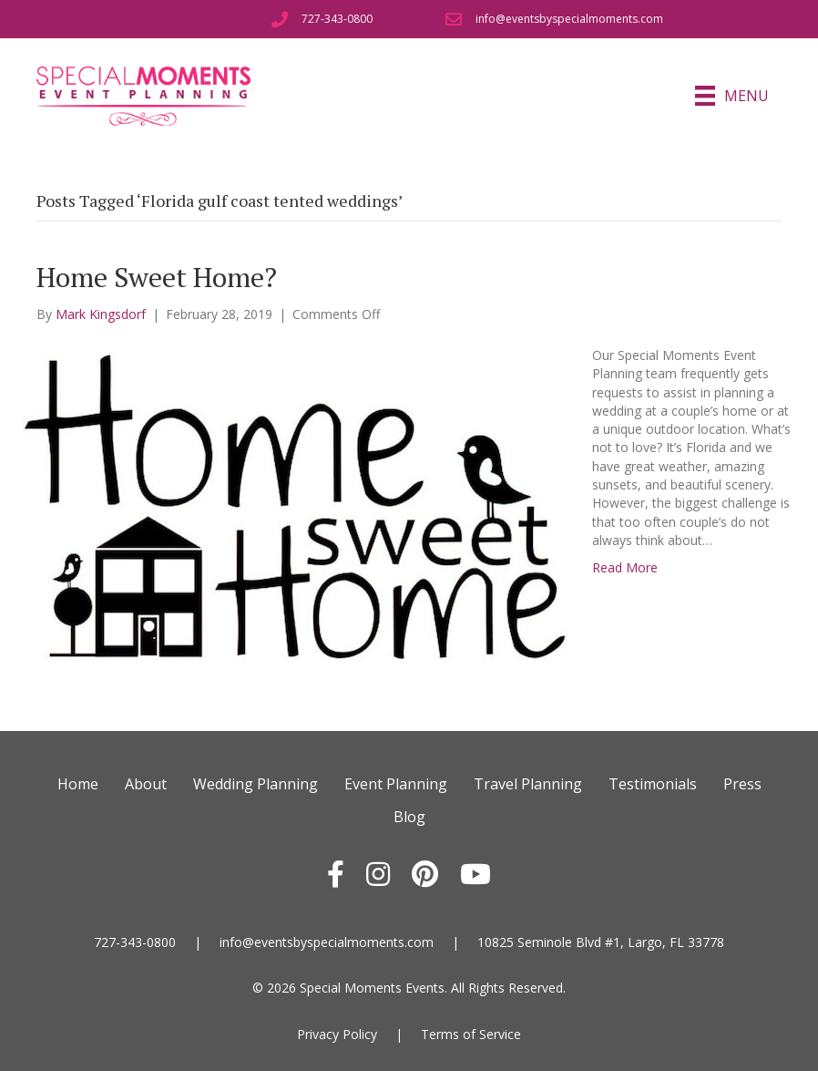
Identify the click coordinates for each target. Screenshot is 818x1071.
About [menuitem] (146, 784)
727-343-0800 (135, 942)
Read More (625, 567)
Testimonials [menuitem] (652, 784)
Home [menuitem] (77, 784)
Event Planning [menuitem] (395, 784)
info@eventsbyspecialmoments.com (327, 942)
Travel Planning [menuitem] (528, 784)
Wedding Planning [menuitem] (255, 784)
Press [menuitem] (742, 784)
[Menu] (732, 95)
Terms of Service (471, 1034)
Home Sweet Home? (156, 277)
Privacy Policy (337, 1034)
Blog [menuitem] (409, 817)
